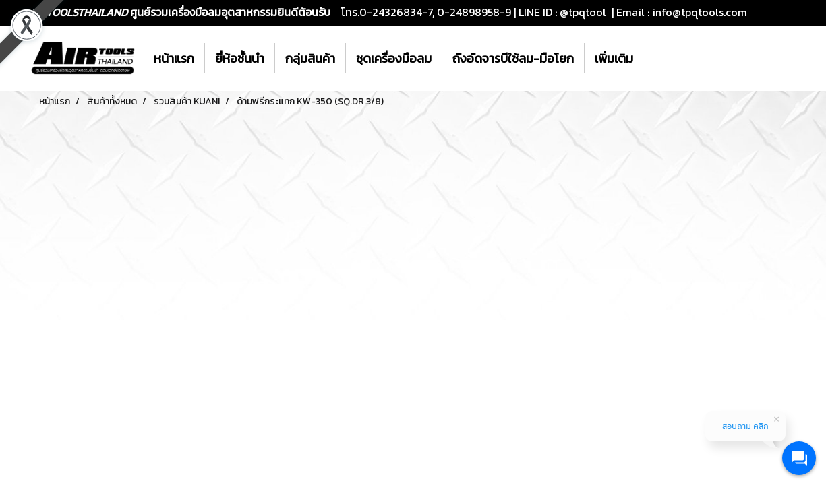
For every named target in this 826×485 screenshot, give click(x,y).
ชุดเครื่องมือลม (394, 58)
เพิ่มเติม (614, 58)
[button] (655, 58)
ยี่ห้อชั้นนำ (239, 58)
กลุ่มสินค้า (310, 58)
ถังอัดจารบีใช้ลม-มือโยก (513, 58)
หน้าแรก (174, 58)
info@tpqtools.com (699, 12)
